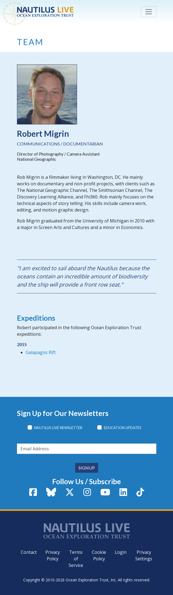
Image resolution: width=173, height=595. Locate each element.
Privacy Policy (52, 555)
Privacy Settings (143, 555)
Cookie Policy (99, 555)
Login (121, 552)
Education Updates (122, 428)
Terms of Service (76, 558)
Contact (29, 552)
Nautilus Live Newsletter (58, 428)
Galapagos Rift (41, 352)
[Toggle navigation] (148, 11)
